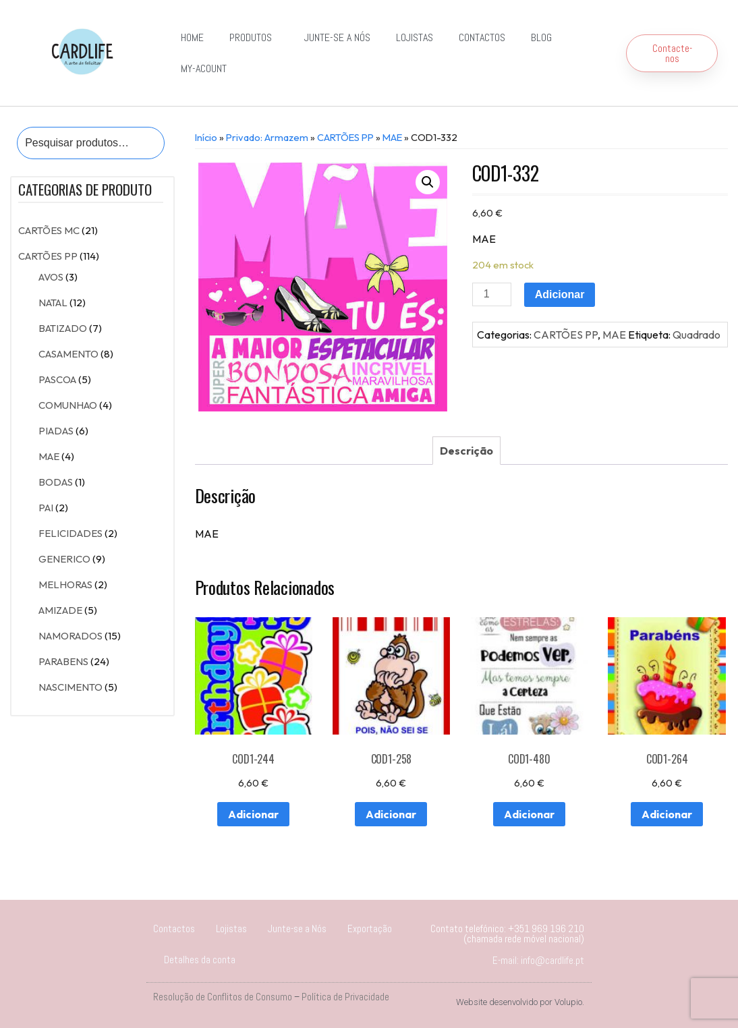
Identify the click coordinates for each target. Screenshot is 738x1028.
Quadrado (696, 334)
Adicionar (560, 294)
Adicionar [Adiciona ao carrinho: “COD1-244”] (253, 814)
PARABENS (63, 661)
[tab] (466, 450)
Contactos (482, 37)
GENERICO (64, 558)
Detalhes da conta (199, 959)
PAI (45, 507)
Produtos (254, 37)
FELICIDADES (70, 533)
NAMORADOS (70, 635)
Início (206, 137)
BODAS (55, 482)
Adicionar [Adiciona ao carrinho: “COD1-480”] (529, 814)
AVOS (50, 276)
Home (192, 37)
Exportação (369, 928)
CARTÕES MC (49, 230)
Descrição (466, 450)
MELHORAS (65, 584)
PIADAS (56, 430)
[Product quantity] (491, 294)
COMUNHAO (67, 405)
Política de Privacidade (345, 996)
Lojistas (414, 37)
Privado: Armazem (267, 137)
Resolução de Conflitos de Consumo (222, 996)
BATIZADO (62, 328)
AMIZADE (60, 610)
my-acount (204, 68)
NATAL (52, 302)
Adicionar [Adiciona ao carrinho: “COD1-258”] (391, 814)
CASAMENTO (68, 353)
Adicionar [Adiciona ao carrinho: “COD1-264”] (667, 814)
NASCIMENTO (70, 687)
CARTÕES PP (48, 256)
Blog (541, 37)
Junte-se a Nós (337, 37)
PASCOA (57, 379)
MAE (48, 456)
